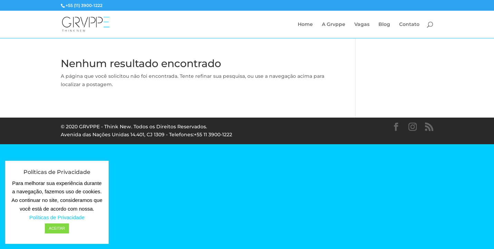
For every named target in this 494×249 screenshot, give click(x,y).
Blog (384, 24)
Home (305, 24)
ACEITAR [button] (57, 228)
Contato (409, 24)
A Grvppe (333, 24)
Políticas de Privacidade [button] (57, 217)
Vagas (361, 24)
